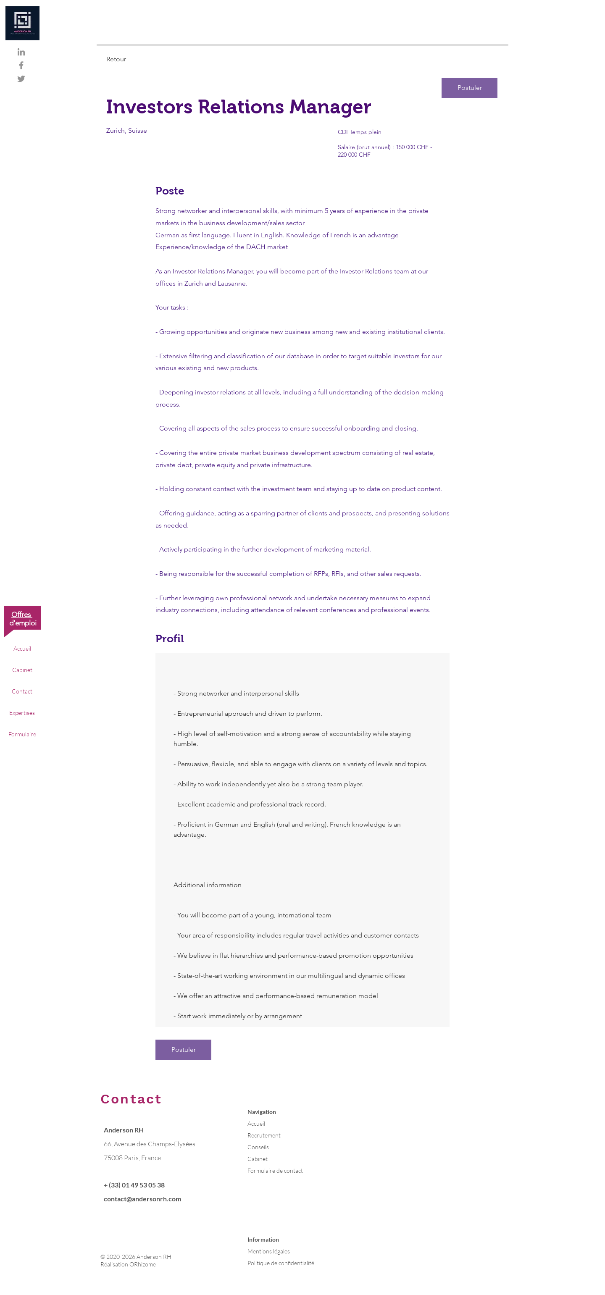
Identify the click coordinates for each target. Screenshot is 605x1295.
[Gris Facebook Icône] (21, 65)
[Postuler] (469, 88)
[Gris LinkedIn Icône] (21, 52)
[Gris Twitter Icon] (21, 79)
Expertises (22, 712)
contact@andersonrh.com (142, 1199)
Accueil (22, 648)
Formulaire (22, 734)
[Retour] (136, 59)
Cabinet (22, 669)
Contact (22, 691)
